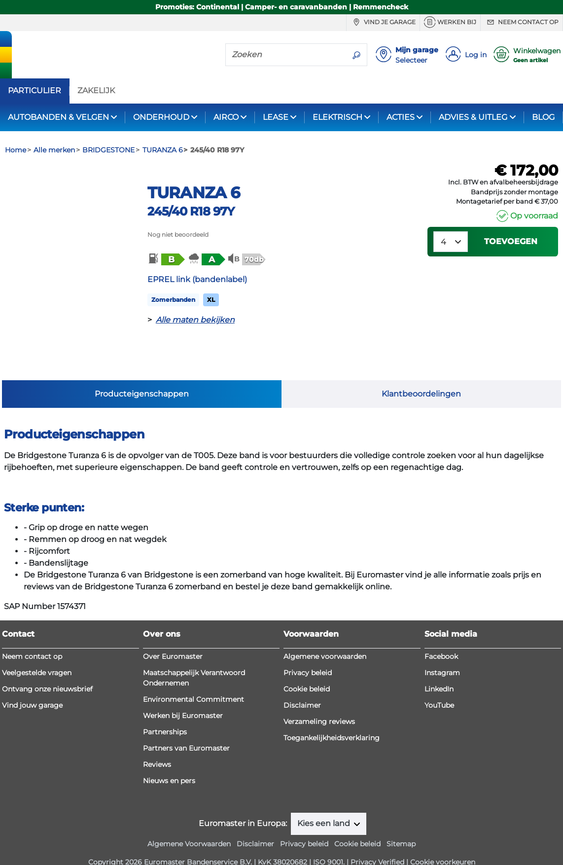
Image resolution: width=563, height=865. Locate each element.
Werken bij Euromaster (183, 700)
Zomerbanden (173, 299)
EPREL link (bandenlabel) (197, 279)
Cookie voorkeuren (442, 846)
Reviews (157, 749)
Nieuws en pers (169, 765)
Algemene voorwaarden (324, 641)
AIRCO (226, 117)
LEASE (275, 117)
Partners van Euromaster (186, 733)
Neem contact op (522, 22)
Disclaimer (302, 690)
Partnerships (165, 717)
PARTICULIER (34, 90)
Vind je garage (383, 22)
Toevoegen (510, 241)
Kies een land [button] (324, 808)
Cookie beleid (306, 674)
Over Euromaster (173, 641)
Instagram (442, 657)
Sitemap (401, 828)
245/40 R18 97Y (191, 211)
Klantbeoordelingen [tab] (421, 367)
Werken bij (450, 22)
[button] (165, 258)
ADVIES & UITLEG (473, 117)
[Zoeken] (286, 54)
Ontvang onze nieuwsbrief (47, 674)
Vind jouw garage (32, 690)
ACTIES (401, 117)
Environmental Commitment (193, 684)
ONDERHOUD (161, 117)
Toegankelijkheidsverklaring (331, 723)
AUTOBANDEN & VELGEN (58, 117)
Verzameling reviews (319, 706)
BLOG (543, 117)
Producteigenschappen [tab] (142, 367)
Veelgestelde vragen (36, 657)
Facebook (441, 641)
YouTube (439, 690)
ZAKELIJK (96, 90)
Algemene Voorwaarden (189, 828)
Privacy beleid (307, 657)
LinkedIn (439, 674)
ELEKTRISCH (337, 117)
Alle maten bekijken (195, 319)
